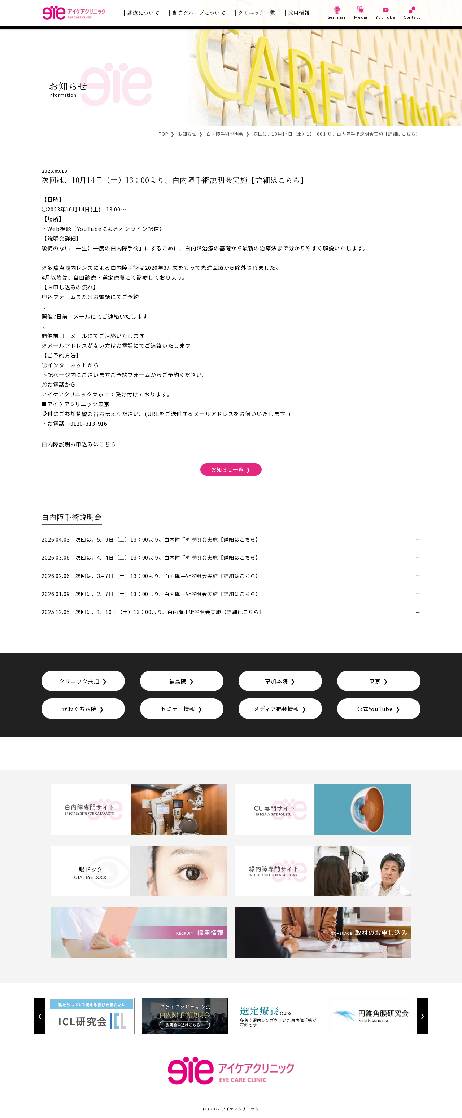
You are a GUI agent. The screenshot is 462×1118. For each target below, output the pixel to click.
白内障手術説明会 (225, 134)
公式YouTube (375, 709)
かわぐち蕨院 (79, 709)
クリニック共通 (79, 681)
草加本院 (276, 681)
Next (422, 1016)
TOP (164, 134)
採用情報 (299, 12)
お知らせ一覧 (227, 469)
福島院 (178, 681)
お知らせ (187, 134)
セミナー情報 (178, 709)
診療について (143, 12)
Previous (39, 1016)
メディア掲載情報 (276, 709)
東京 (375, 681)
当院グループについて (199, 12)
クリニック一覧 (256, 12)
